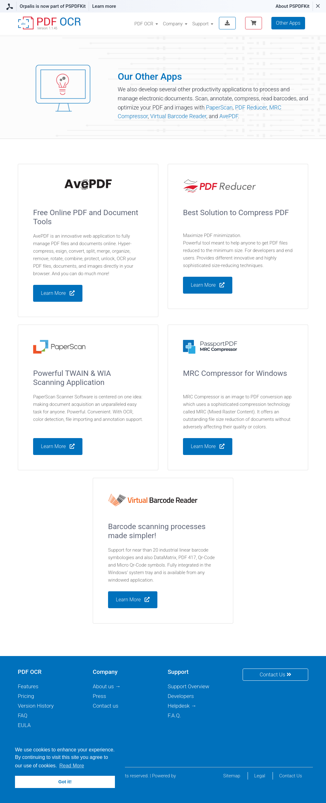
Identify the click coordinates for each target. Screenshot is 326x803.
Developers (181, 696)
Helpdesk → (182, 706)
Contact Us (275, 674)
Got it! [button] (65, 781)
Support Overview (188, 686)
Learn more (104, 6)
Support (200, 24)
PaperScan (219, 107)
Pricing (26, 696)
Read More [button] (71, 765)
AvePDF (228, 116)
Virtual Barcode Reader (178, 116)
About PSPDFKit (292, 6)
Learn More (208, 286)
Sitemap (231, 776)
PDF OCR (143, 24)
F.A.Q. (174, 715)
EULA (24, 725)
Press (99, 696)
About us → (107, 686)
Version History (36, 706)
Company (173, 24)
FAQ (22, 715)
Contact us (105, 706)
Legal (259, 776)
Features (28, 686)
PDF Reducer (251, 107)
